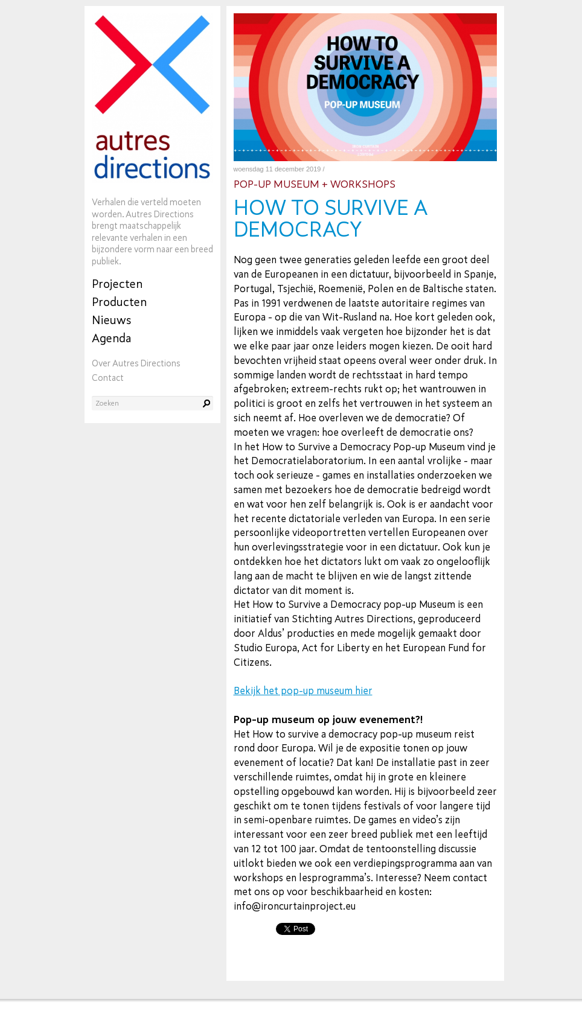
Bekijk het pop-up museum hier (303, 690)
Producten (119, 302)
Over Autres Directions (136, 363)
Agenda (111, 338)
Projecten (117, 284)
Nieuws (111, 320)
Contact (108, 378)
